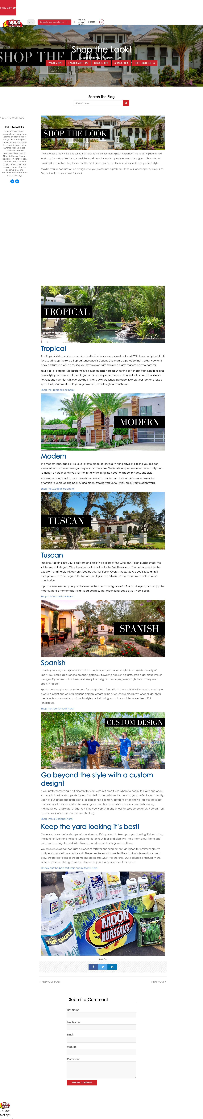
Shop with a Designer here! (57, 818)
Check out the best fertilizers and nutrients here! (69, 867)
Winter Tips (55, 62)
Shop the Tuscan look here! (57, 596)
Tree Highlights (145, 62)
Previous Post (49, 981)
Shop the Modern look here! (58, 488)
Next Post (158, 981)
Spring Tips (121, 62)
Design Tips (101, 62)
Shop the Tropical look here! (57, 389)
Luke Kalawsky (91, 57)
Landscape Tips (78, 62)
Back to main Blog (12, 117)
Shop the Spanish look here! (57, 708)
